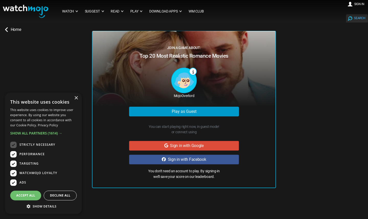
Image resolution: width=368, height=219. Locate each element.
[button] (43, 133)
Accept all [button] (25, 195)
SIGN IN (359, 4)
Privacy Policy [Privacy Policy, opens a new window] (48, 125)
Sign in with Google (184, 145)
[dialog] (43, 153)
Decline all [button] (60, 195)
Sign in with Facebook (184, 159)
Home (13, 30)
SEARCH (359, 18)
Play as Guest (184, 111)
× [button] (76, 98)
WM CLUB (196, 11)
